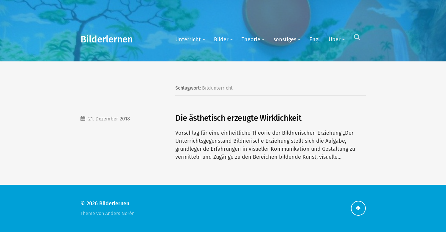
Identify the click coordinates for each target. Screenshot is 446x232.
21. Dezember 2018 (109, 119)
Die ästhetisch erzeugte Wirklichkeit (238, 118)
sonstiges (284, 39)
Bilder (221, 39)
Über (335, 39)
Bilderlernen (107, 39)
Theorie (251, 39)
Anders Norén (120, 213)
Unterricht (188, 39)
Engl (314, 39)
